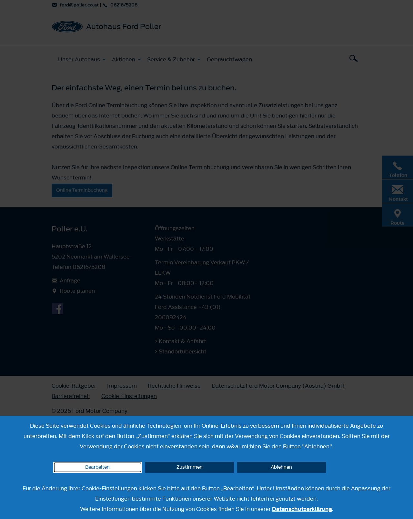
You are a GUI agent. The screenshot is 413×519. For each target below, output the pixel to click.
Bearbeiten (97, 467)
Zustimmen (189, 467)
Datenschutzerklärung (302, 509)
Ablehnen (281, 467)
